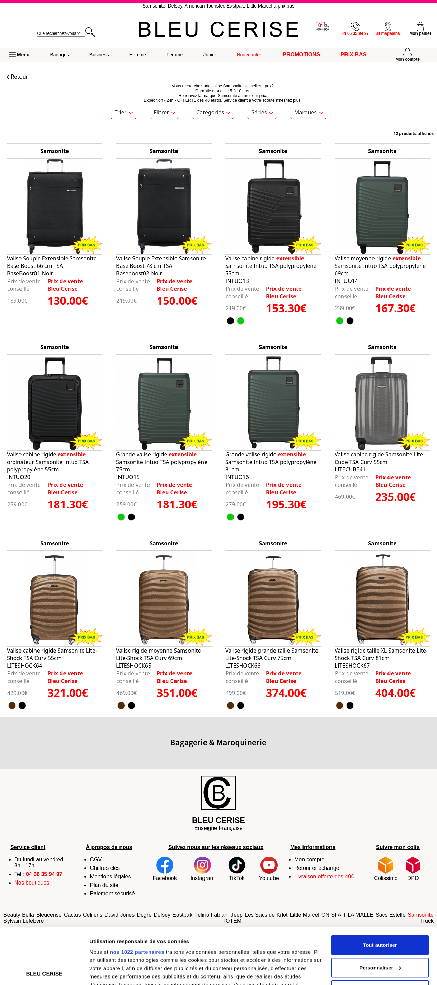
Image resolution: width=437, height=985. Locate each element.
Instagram (203, 869)
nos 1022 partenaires (137, 896)
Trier (124, 112)
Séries (262, 112)
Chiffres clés (105, 868)
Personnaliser (380, 912)
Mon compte (309, 859)
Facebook (165, 869)
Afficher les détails (112, 971)
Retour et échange (316, 868)
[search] (61, 34)
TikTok (236, 869)
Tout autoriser (380, 889)
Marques (309, 112)
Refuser (380, 934)
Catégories (213, 112)
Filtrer (165, 112)
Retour (17, 76)
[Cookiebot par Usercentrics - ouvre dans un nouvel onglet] (44, 972)
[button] (19, 55)
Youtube (269, 869)
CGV (96, 859)
